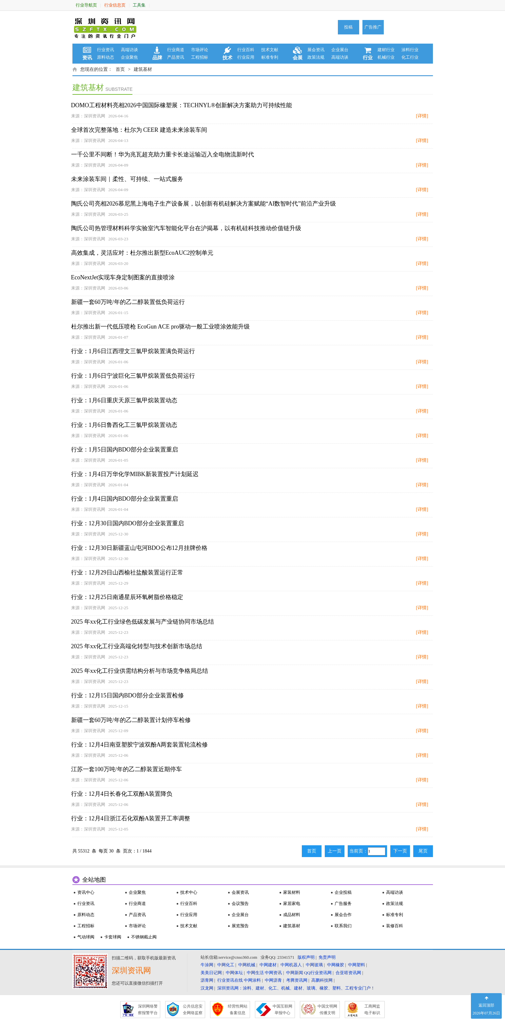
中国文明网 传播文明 (327, 1009)
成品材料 (291, 914)
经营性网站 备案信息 (237, 1009)
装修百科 (394, 925)
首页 (120, 69)
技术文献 (269, 49)
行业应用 (245, 57)
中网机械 (246, 964)
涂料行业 (409, 49)
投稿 (348, 27)
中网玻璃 (314, 964)
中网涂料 (252, 980)
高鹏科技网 (322, 980)
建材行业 (386, 49)
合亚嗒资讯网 (348, 972)
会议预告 (240, 903)
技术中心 (188, 892)
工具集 (139, 5)
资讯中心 (85, 892)
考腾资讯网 (296, 980)
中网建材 (268, 964)
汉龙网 (207, 988)
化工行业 (409, 57)
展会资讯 (315, 49)
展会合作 (343, 914)
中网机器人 (291, 964)
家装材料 (291, 892)
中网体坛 (234, 972)
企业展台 (339, 49)
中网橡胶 (335, 964)
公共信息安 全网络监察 (193, 1009)
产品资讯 (175, 57)
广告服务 (343, 903)
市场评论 (199, 49)
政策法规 (315, 57)
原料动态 (105, 57)
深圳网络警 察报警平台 (148, 1009)
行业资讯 (105, 49)
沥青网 (207, 980)
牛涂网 (207, 964)
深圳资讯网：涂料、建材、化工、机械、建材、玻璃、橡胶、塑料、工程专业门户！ (296, 988)
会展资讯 (240, 892)
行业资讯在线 (230, 980)
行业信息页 (115, 5)
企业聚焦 (129, 57)
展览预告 (240, 925)
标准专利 (269, 57)
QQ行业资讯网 (318, 972)
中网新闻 (294, 972)
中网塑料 (356, 964)
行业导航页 (86, 5)
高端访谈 (129, 49)
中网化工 (225, 964)
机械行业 (386, 57)
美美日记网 (211, 972)
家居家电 (291, 903)
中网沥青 (273, 980)
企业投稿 (343, 892)
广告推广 (372, 27)
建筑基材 (143, 69)
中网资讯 (273, 972)
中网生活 (255, 972)
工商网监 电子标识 (372, 1009)
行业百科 (245, 49)
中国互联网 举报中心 (282, 1009)
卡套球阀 (112, 936)
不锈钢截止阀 (144, 936)
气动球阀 (85, 936)
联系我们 (343, 925)
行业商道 (175, 49)
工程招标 (199, 57)
